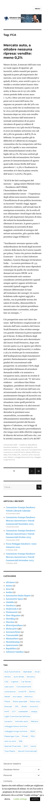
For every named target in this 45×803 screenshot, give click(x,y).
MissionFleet (12, 638)
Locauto (8, 721)
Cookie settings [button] (20, 799)
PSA (33, 736)
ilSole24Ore (11, 628)
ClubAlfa (10, 602)
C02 (6, 682)
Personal (7, 775)
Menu (37, 9)
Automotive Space (14, 599)
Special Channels (12, 746)
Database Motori (11, 769)
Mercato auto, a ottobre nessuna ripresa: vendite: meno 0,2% (17, 51)
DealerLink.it (12, 609)
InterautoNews (13, 632)
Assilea (9, 592)
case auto (25, 450)
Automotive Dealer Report (18, 595)
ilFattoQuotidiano (14, 625)
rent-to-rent (10, 741)
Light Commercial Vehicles (17, 716)
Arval (37, 672)
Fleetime (10, 622)
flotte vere (35, 701)
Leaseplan (23, 711)
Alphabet (27, 672)
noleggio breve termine (24, 457)
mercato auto (21, 721)
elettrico (28, 696)
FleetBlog (10, 619)
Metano (11, 457)
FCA (9, 455)
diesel (28, 452)
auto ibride (16, 450)
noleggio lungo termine (15, 731)
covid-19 (16, 452)
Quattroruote (12, 645)
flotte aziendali (20, 701)
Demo (22, 452)
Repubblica (32, 445)
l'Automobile (12, 635)
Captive (14, 682)
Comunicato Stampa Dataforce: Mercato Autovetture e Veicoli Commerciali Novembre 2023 (21, 520)
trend (33, 746)
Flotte (14, 455)
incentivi (24, 455)
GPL (19, 455)
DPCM (33, 452)
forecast (8, 706)
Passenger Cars (11, 736)
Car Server (26, 682)
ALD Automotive (12, 672)
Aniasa (9, 585)
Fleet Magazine (13, 615)
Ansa (8, 589)
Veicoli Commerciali (27, 751)
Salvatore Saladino (10, 447)
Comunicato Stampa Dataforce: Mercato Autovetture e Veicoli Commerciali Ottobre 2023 (21, 533)
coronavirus (8, 452)
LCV (14, 711)
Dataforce (23, 445)
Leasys (34, 711)
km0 (31, 455)
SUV (26, 746)
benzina (31, 677)
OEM (32, 731)
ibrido (24, 706)
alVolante (10, 582)
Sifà (20, 741)
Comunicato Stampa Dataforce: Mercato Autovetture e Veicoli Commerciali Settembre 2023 (21, 557)
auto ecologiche (26, 447)
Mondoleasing (13, 642)
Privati (25, 736)
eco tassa (17, 696)
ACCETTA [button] (35, 799)
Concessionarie (35, 450)
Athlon (7, 677)
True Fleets (9, 751)
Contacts (7, 781)
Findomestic (12, 612)
